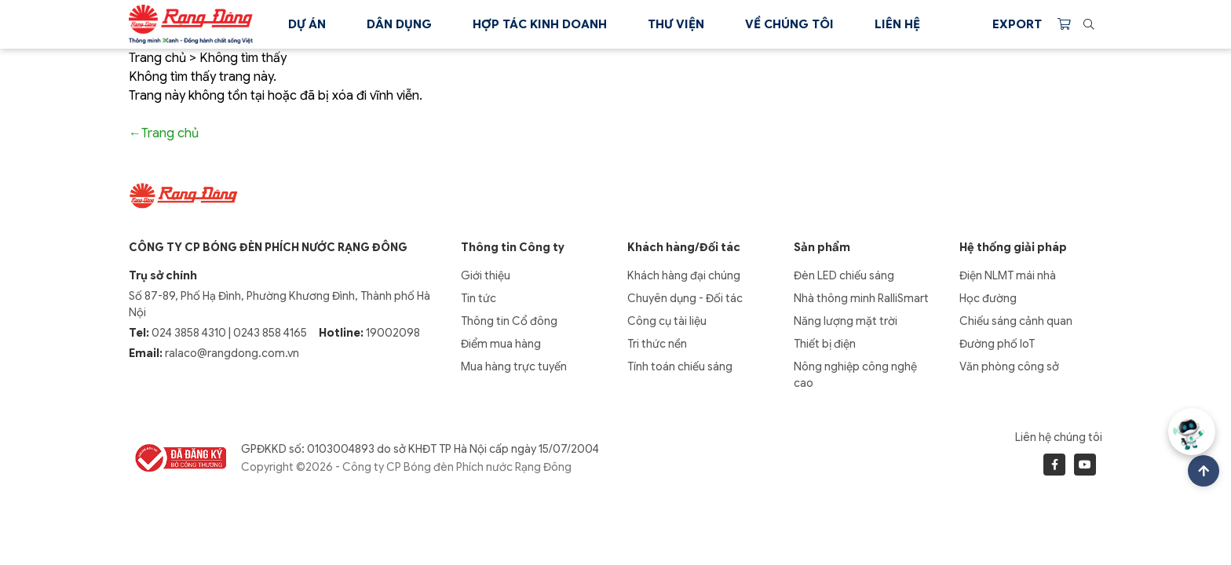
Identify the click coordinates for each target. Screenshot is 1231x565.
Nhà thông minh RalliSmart (861, 298)
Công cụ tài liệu (667, 321)
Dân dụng (399, 24)
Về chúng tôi (789, 24)
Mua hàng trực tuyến (514, 366)
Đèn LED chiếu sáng (844, 275)
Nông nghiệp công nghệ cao (855, 374)
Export (1017, 24)
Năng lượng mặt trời (845, 321)
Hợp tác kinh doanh (540, 24)
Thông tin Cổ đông (509, 321)
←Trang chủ (164, 133)
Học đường (988, 298)
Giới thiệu (485, 275)
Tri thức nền (657, 344)
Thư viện (676, 24)
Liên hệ (897, 24)
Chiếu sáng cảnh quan (1015, 321)
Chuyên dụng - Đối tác (685, 298)
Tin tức (478, 298)
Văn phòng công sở (1009, 366)
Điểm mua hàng (501, 344)
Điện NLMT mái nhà (1007, 275)
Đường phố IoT (997, 344)
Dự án (307, 24)
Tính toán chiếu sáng (679, 366)
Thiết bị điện (825, 344)
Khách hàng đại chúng (683, 275)
